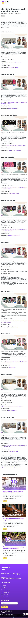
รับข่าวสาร (4, 606)
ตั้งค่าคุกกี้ (22, 613)
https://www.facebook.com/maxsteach (16, 145)
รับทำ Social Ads (4, 594)
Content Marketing (5, 590)
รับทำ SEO (3, 587)
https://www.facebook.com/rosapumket (16, 271)
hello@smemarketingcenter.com (12, 578)
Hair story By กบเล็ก (14, 193)
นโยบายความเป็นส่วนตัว (6, 614)
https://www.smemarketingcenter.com (11, 467)
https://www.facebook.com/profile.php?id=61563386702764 (14, 362)
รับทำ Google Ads (5, 592)
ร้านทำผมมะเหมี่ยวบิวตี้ (13, 108)
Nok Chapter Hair (12, 410)
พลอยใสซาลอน (12, 367)
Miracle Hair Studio (13, 327)
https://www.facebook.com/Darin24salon (11, 63)
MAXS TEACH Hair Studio (15, 150)
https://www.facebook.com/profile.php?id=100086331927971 (14, 103)
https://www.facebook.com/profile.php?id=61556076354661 (14, 446)
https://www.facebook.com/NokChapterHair (12, 406)
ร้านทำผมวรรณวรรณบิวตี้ (14, 235)
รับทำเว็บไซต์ (3, 585)
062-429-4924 (6, 577)
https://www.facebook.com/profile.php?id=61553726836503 (14, 321)
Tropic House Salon (13, 451)
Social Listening (4, 597)
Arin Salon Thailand (13, 67)
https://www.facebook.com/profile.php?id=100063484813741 (14, 188)
